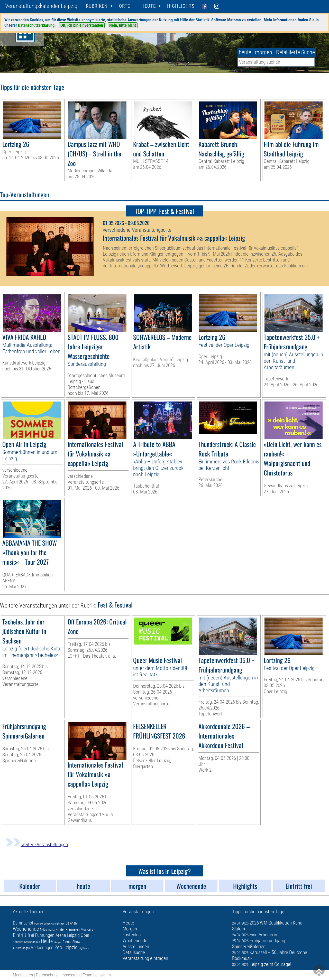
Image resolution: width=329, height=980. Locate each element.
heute (245, 52)
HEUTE (148, 6)
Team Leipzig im (97, 974)
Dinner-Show (71, 942)
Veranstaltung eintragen (145, 958)
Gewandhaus (32, 942)
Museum (38, 923)
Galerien (71, 923)
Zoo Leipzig (66, 947)
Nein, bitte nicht (122, 25)
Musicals (87, 929)
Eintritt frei (23, 935)
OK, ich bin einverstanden (81, 25)
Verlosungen (42, 947)
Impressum (70, 974)
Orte (124, 6)
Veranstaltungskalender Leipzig (41, 6)
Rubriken (97, 6)
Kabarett (18, 942)
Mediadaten (23, 974)
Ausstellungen (21, 948)
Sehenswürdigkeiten (54, 923)
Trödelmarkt (47, 929)
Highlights (181, 6)
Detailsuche (134, 952)
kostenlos (132, 935)
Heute (47, 941)
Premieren (73, 929)
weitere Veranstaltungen (36, 844)
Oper (85, 935)
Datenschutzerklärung (36, 25)
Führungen (44, 935)
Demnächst (23, 923)
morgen (263, 52)
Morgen (57, 942)
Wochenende (26, 929)
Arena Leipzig (68, 935)
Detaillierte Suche (295, 52)
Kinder (60, 929)
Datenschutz (46, 974)
